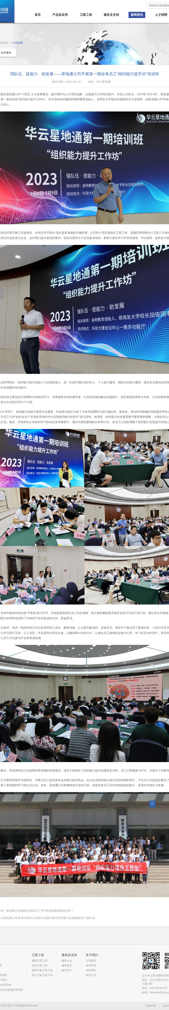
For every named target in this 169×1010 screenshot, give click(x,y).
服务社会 (67, 960)
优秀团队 (91, 970)
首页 (38, 14)
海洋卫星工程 (40, 965)
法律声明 (150, 1005)
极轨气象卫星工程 (42, 970)
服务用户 (67, 970)
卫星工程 (86, 14)
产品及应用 (60, 14)
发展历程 (91, 965)
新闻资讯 (137, 14)
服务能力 (67, 965)
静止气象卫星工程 (42, 975)
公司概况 (91, 960)
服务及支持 (111, 14)
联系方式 (91, 975)
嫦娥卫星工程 (40, 960)
